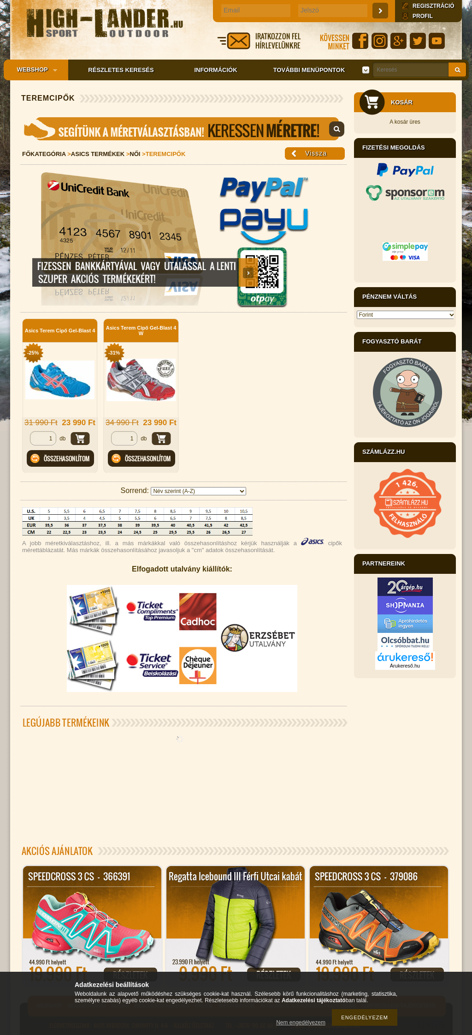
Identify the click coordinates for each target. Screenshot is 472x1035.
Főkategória (44, 153)
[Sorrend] (198, 491)
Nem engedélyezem (300, 1022)
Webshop (34, 70)
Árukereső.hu (405, 665)
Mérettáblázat (183, 129)
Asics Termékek (97, 153)
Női (135, 153)
